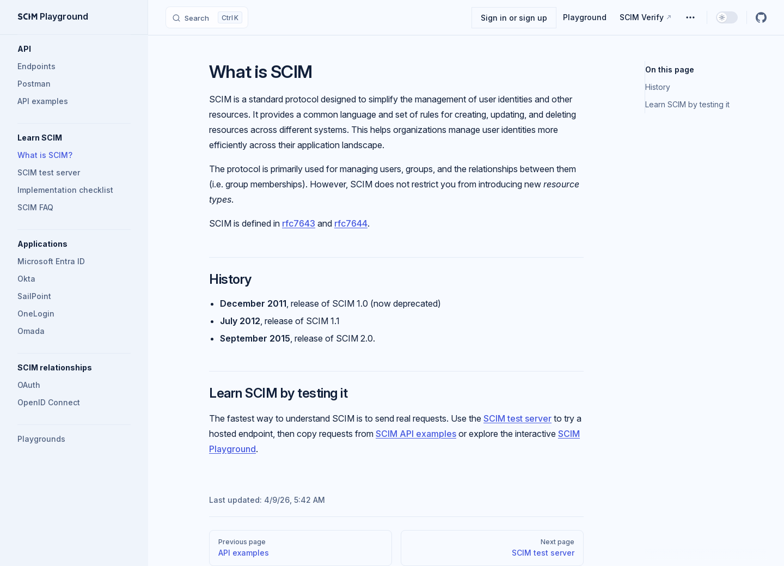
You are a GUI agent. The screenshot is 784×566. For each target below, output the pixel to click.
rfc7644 (350, 223)
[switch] (727, 17)
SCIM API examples (416, 433)
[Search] (207, 17)
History (657, 87)
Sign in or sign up (514, 17)
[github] (761, 17)
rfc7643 (298, 223)
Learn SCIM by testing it (687, 104)
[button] (74, 49)
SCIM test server (517, 418)
